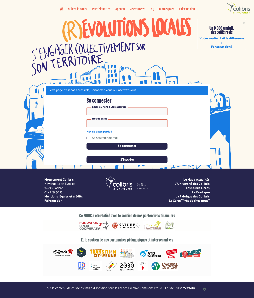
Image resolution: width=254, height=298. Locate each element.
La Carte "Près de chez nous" (189, 200)
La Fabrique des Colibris (193, 196)
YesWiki (189, 288)
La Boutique (201, 192)
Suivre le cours (77, 9)
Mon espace (166, 9)
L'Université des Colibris (192, 184)
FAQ (152, 9)
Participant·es (101, 9)
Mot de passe (99, 118)
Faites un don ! (221, 47)
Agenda (120, 9)
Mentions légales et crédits (63, 196)
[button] (205, 289)
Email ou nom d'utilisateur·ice (109, 107)
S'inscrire (127, 159)
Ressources (137, 9)
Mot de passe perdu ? (99, 131)
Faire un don (187, 9)
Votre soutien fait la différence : (221, 40)
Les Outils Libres (198, 188)
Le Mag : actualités (196, 179)
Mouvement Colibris (59, 179)
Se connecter (127, 146)
